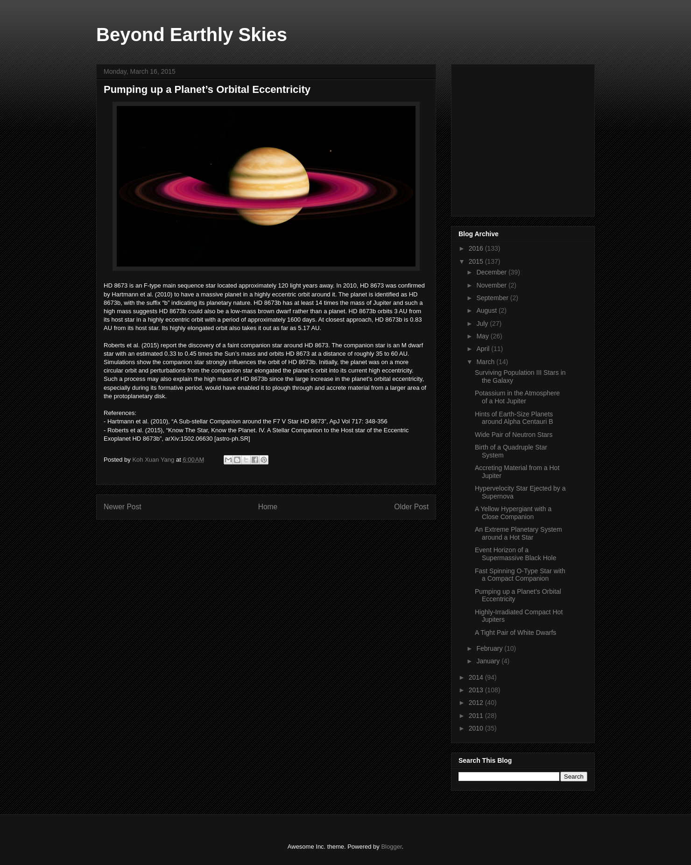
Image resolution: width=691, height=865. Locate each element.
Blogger (391, 846)
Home (268, 507)
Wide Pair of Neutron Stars (514, 434)
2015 (477, 261)
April (483, 348)
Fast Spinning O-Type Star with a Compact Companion (520, 575)
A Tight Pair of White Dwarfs (515, 632)
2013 (477, 690)
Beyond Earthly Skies (191, 34)
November (492, 285)
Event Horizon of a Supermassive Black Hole (516, 554)
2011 (477, 715)
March (486, 362)
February (490, 648)
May (483, 336)
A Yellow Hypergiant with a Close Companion (513, 512)
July (483, 323)
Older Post (411, 507)
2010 (477, 728)
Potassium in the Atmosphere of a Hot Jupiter (517, 397)
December (492, 272)
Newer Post (122, 507)
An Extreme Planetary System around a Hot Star (518, 533)
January (488, 661)
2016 (477, 248)
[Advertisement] (528, 138)
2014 (477, 677)
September (493, 298)
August (487, 310)
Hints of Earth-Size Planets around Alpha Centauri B (514, 418)
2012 (477, 702)
